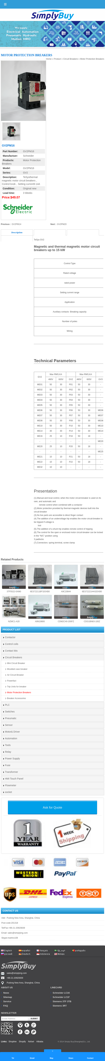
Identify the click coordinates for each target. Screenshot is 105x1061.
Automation (11, 738)
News (6, 993)
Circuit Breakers (70, 59)
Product (57, 59)
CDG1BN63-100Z (92, 609)
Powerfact (11, 681)
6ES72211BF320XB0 (40, 579)
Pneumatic (10, 718)
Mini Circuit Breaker (16, 663)
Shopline (13, 1041)
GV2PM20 (62, 224)
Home (49, 59)
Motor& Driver (12, 731)
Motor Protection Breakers (92, 59)
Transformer (11, 772)
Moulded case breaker (17, 669)
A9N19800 (40, 609)
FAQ (5, 1005)
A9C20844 (66, 579)
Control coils (11, 644)
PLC (7, 704)
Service (7, 1001)
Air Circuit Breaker (15, 675)
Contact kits (11, 650)
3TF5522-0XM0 (14, 579)
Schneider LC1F (61, 997)
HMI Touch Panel (14, 778)
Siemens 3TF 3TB (62, 1001)
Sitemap (7, 997)
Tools (8, 745)
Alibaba (39, 1041)
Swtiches (10, 711)
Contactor (10, 637)
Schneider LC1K (61, 993)
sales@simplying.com (18, 933)
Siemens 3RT (60, 1005)
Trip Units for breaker (16, 686)
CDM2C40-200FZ (66, 609)
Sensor (9, 725)
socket (8, 792)
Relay (8, 751)
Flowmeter (10, 785)
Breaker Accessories (16, 698)
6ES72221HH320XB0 (92, 579)
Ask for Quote (52, 807)
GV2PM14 (16, 224)
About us (7, 987)
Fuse (7, 765)
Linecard (56, 987)
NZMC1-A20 (14, 609)
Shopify (22, 1041)
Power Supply (12, 758)
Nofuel (31, 1041)
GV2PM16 (28, 151)
